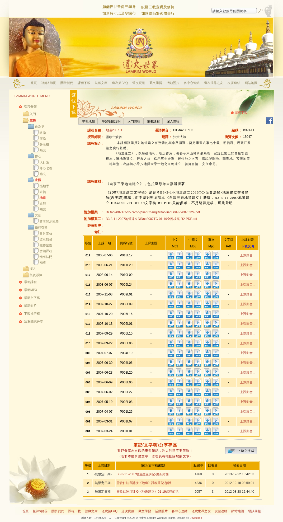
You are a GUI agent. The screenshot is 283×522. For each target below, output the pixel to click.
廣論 (43, 138)
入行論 (44, 162)
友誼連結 (234, 83)
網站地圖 (251, 83)
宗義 (43, 192)
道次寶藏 (138, 83)
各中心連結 (192, 83)
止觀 (38, 180)
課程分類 (30, 107)
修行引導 (41, 227)
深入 (33, 269)
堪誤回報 (254, 511)
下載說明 (247, 246)
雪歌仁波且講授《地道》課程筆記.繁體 (143, 483)
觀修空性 (46, 245)
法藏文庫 (101, 83)
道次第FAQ (120, 83)
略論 (43, 133)
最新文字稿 (32, 298)
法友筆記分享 (33, 321)
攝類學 (44, 186)
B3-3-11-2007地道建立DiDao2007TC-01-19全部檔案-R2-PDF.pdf (151, 219)
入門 (33, 114)
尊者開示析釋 (49, 221)
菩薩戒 (44, 144)
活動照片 (173, 83)
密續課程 (46, 251)
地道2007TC (115, 130)
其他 (38, 215)
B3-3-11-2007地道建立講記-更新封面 (142, 474)
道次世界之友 (213, 83)
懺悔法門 (46, 257)
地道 (43, 198)
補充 (43, 150)
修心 (38, 156)
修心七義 (46, 168)
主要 (33, 120)
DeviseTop (196, 517)
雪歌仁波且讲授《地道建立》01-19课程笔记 (147, 491)
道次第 (39, 127)
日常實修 (46, 234)
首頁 (33, 83)
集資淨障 (36, 275)
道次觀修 (46, 239)
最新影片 (30, 306)
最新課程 (30, 282)
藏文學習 (155, 83)
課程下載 (84, 83)
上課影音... (247, 255)
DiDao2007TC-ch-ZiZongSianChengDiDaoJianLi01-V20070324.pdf (153, 212)
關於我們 (66, 83)
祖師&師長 (48, 83)
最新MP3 (30, 290)
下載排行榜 (32, 314)
